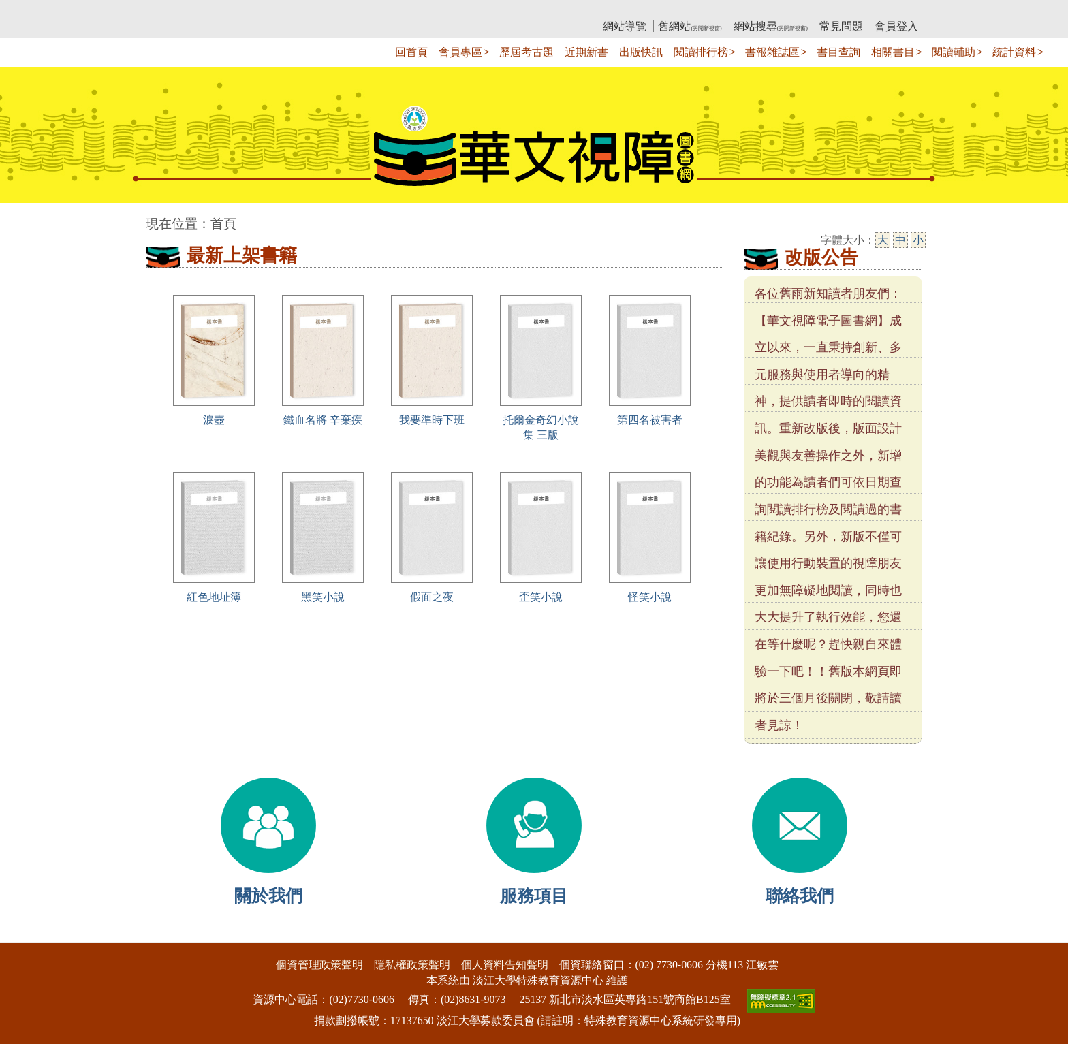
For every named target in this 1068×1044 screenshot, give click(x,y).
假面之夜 (432, 597)
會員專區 (460, 52)
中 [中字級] (900, 240)
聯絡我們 (800, 896)
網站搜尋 (771, 26)
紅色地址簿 (214, 597)
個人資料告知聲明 (504, 964)
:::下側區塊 (26, 933)
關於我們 (268, 896)
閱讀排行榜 (701, 52)
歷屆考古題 (526, 52)
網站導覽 (624, 26)
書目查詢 (838, 52)
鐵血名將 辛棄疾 (322, 420)
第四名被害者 (649, 420)
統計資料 (1014, 52)
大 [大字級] (882, 240)
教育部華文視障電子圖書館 (266, 10)
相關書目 (893, 52)
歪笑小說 (541, 597)
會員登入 (896, 26)
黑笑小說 (323, 597)
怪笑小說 (650, 597)
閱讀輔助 (953, 52)
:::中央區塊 (26, 217)
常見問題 (841, 26)
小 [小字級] (918, 240)
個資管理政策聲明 (319, 964)
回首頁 (411, 52)
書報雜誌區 (772, 52)
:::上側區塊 (172, 10)
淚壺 (214, 420)
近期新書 (586, 52)
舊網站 (689, 26)
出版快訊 (641, 52)
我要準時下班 (432, 420)
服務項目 (534, 896)
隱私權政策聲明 (412, 964)
